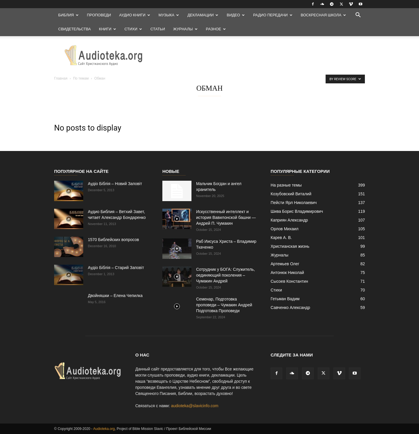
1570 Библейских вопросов (113, 239)
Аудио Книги (134, 15)
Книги (107, 29)
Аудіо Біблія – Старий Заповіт (116, 267)
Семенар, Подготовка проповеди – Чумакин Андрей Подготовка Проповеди (224, 305)
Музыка (169, 15)
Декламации (202, 15)
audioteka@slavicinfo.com (195, 405)
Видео (236, 15)
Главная (61, 78)
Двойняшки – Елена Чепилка (115, 295)
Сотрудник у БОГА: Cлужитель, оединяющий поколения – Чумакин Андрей (225, 275)
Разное (216, 29)
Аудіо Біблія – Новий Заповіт (115, 183)
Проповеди (99, 15)
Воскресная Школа (323, 15)
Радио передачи (272, 15)
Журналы (185, 29)
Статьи (157, 29)
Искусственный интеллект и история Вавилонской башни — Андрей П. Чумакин (226, 217)
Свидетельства (74, 29)
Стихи (133, 29)
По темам (81, 78)
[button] (358, 15)
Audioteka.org (104, 429)
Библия (68, 15)
